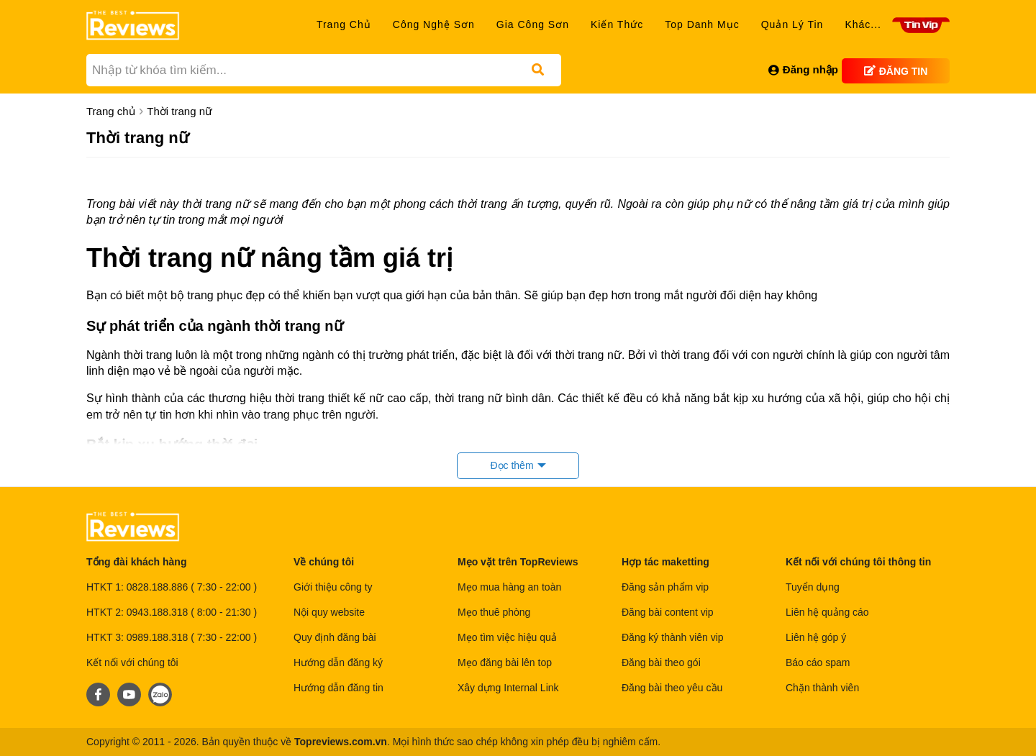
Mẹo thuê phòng (494, 612)
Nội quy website (329, 612)
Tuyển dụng (813, 587)
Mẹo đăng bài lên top (505, 662)
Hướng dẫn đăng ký (338, 662)
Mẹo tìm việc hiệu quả (507, 637)
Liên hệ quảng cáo (829, 612)
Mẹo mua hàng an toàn (509, 587)
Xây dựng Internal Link (508, 687)
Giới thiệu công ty (333, 587)
